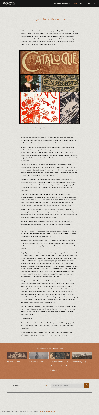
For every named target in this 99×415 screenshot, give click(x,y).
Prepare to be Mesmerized (50, 19)
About (82, 3)
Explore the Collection (62, 3)
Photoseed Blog (58, 348)
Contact (41, 411)
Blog (75, 3)
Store (89, 3)
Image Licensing (50, 411)
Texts (52, 22)
